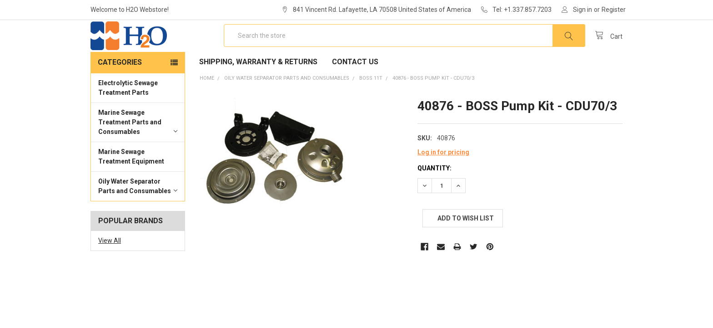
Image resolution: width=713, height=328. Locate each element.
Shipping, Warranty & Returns (258, 88)
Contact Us (355, 88)
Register (614, 9)
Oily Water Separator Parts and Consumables (137, 212)
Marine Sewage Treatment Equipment (131, 182)
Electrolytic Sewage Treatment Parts (128, 114)
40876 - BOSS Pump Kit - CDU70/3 (433, 105)
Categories (120, 88)
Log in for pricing (443, 178)
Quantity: (434, 194)
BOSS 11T (370, 105)
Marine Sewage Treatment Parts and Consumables (137, 148)
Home (207, 105)
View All (109, 267)
